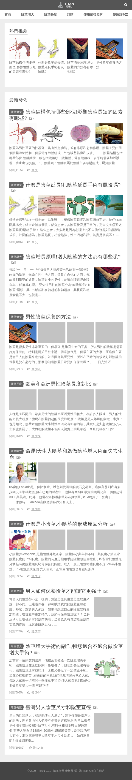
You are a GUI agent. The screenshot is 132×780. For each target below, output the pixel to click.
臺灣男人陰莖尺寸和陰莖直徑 (58, 707)
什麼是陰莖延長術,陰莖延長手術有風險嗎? (51, 55)
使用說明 (119, 14)
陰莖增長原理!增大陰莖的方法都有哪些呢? (80, 55)
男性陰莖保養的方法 (109, 53)
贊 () (32, 170)
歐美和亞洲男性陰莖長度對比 (58, 384)
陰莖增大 (27, 14)
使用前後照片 (93, 14)
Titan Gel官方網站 (93, 770)
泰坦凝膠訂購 (73, 770)
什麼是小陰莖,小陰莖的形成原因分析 (66, 524)
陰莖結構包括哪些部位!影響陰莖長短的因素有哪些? (22, 55)
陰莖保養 (17, 112)
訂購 (70, 14)
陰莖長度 (50, 14)
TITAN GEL (66, 5)
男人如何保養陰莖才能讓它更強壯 (63, 591)
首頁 (8, 14)
